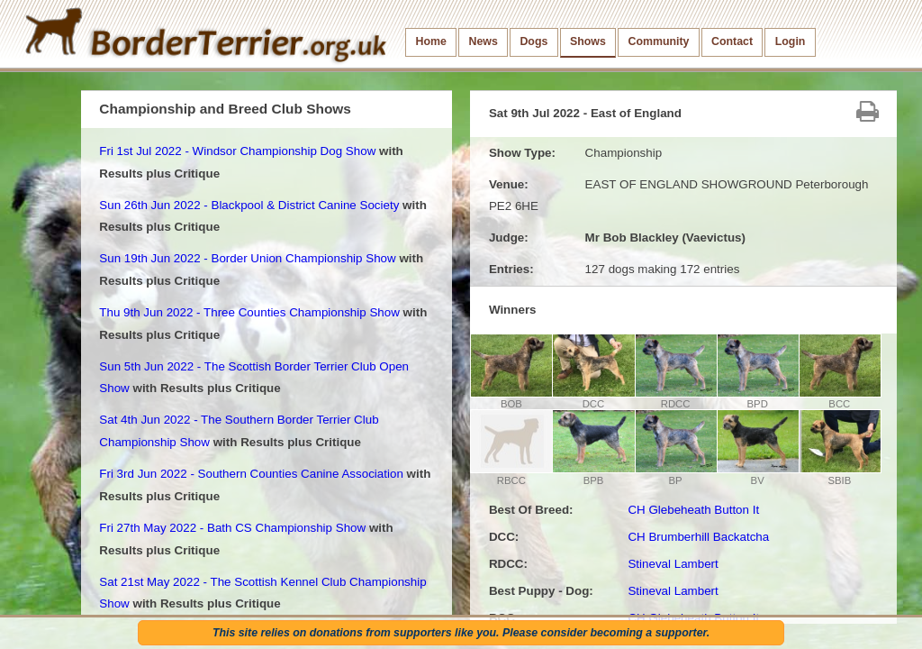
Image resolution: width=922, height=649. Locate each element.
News (482, 41)
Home (431, 41)
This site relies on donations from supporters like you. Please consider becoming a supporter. (461, 632)
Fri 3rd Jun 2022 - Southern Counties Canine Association (251, 473)
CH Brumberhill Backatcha (698, 537)
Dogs (533, 41)
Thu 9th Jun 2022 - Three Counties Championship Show (249, 312)
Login (790, 41)
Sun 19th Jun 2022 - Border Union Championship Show (247, 258)
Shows (588, 41)
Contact (732, 41)
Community (658, 41)
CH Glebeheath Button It (693, 509)
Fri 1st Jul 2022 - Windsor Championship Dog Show (237, 151)
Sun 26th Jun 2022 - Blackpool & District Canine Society (249, 205)
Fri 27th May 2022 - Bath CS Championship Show (232, 528)
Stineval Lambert (673, 564)
